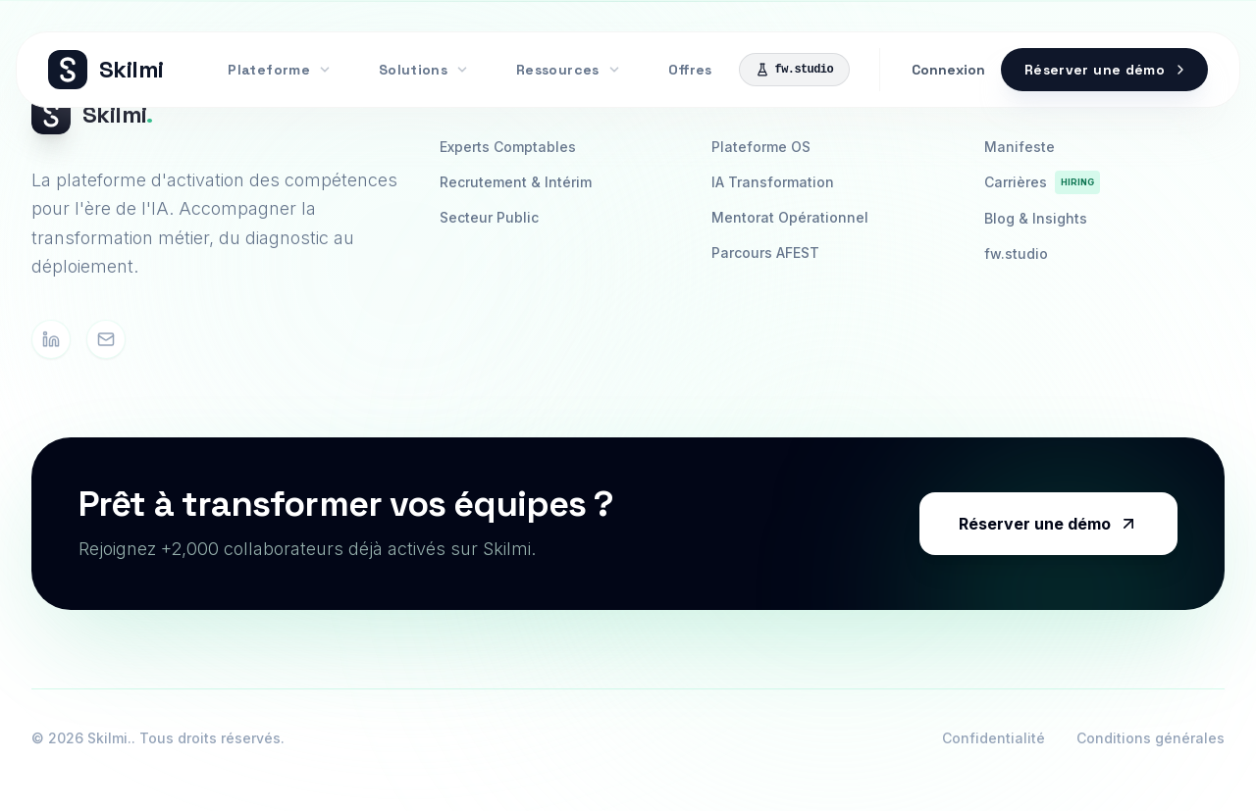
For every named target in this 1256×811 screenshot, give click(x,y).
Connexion (948, 69)
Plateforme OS (761, 146)
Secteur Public (489, 217)
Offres (689, 69)
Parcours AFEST (765, 252)
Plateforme (280, 69)
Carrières (1042, 182)
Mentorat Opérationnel (789, 217)
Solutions (424, 69)
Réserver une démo (1048, 523)
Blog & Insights (1035, 218)
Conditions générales (1150, 738)
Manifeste (1019, 146)
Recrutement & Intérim (516, 182)
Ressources (568, 69)
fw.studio (794, 69)
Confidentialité (993, 738)
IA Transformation (772, 182)
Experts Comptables (508, 146)
